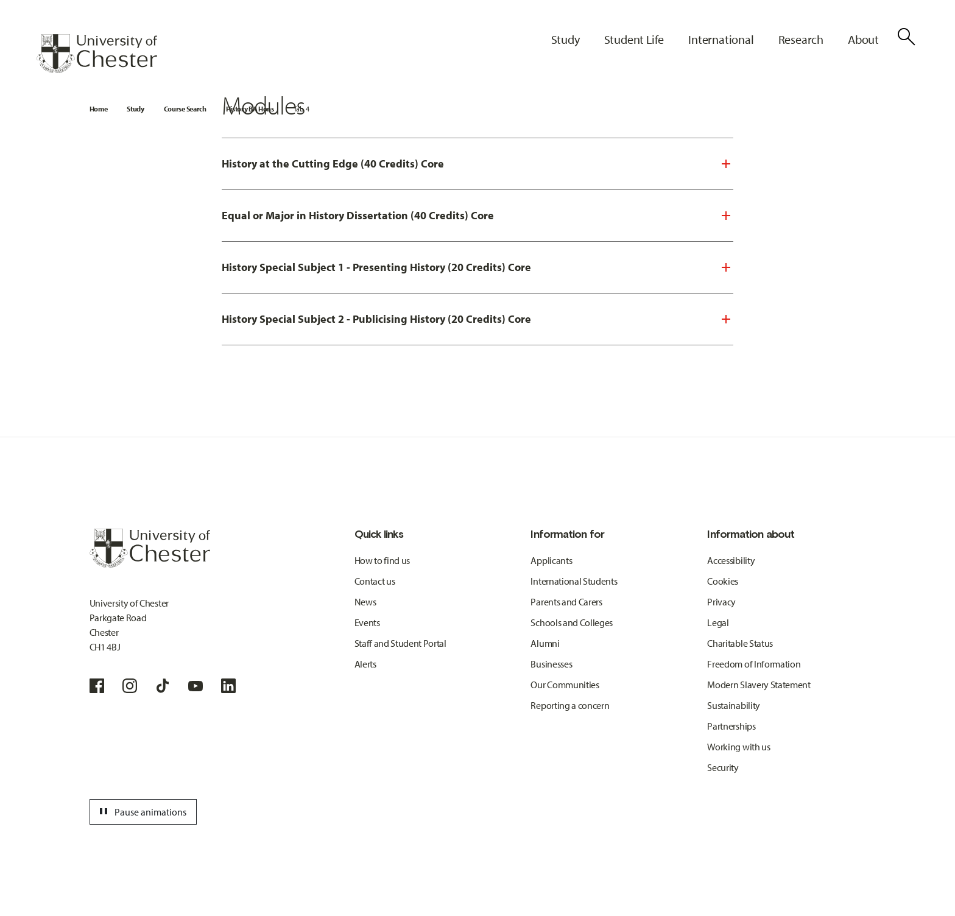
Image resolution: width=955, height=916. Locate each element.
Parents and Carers (566, 602)
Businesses (551, 664)
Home (99, 108)
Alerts (365, 664)
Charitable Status (740, 643)
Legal (717, 622)
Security (722, 767)
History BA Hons (250, 108)
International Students (573, 581)
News (365, 602)
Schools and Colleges (571, 622)
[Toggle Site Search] (906, 36)
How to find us (382, 560)
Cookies (722, 581)
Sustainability (733, 705)
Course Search (185, 108)
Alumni (544, 643)
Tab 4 (301, 108)
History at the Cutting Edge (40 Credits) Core (333, 164)
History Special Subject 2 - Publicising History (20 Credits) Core (376, 319)
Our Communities (564, 684)
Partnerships (731, 726)
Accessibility (731, 560)
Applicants (551, 560)
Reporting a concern (569, 705)
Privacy (721, 602)
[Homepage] (97, 53)
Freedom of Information (753, 664)
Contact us (374, 581)
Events (367, 622)
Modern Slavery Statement (758, 684)
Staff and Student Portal (400, 643)
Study (135, 108)
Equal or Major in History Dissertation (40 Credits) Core (358, 215)
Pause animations (141, 811)
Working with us (738, 747)
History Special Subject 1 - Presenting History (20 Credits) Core (376, 267)
